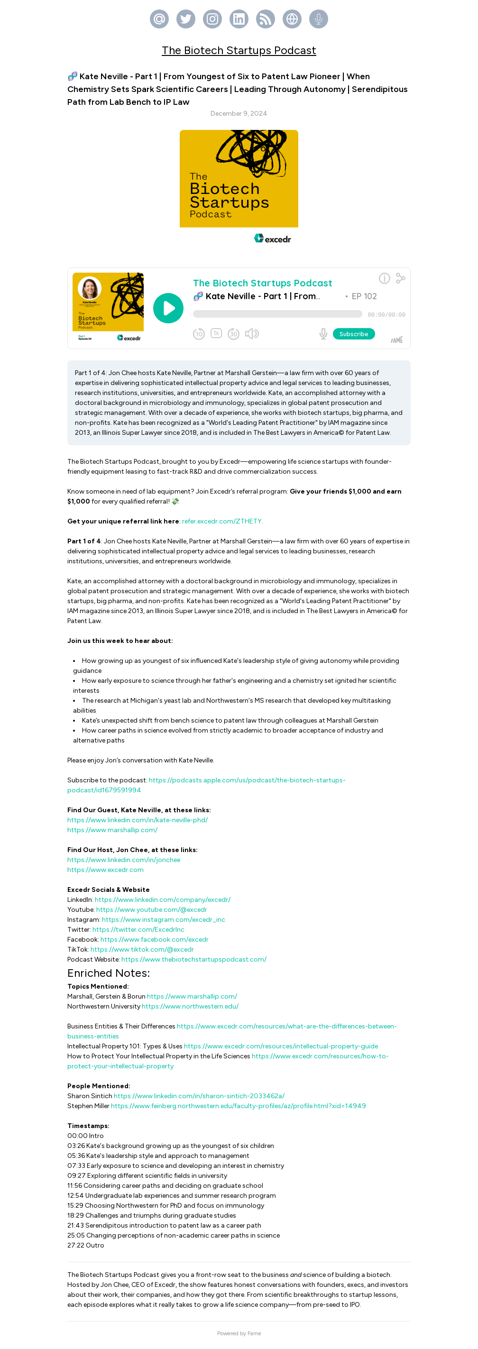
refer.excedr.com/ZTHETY (222, 525)
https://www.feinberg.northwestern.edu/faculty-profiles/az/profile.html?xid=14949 (238, 1110)
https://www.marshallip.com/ (112, 834)
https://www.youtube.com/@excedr (151, 913)
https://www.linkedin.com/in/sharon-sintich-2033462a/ (199, 1100)
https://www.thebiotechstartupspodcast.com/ (194, 963)
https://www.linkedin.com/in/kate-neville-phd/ (137, 824)
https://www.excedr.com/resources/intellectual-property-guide (281, 1050)
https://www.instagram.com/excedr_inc (163, 923)
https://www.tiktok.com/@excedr (142, 953)
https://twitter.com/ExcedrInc (138, 933)
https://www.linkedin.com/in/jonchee (123, 864)
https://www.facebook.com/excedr (155, 943)
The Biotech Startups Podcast (239, 50)
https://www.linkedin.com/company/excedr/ (162, 903)
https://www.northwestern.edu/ (190, 1010)
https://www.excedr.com (105, 874)
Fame (254, 1337)
